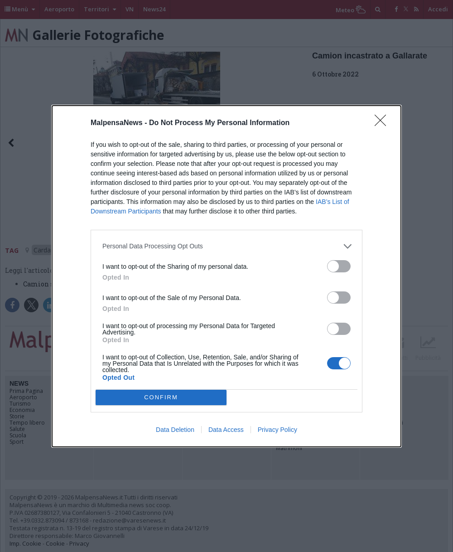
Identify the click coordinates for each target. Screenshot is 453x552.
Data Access (226, 429)
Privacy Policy (277, 429)
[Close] (383, 123)
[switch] (339, 266)
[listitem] (226, 246)
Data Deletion (175, 429)
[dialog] (226, 276)
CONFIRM (161, 397)
